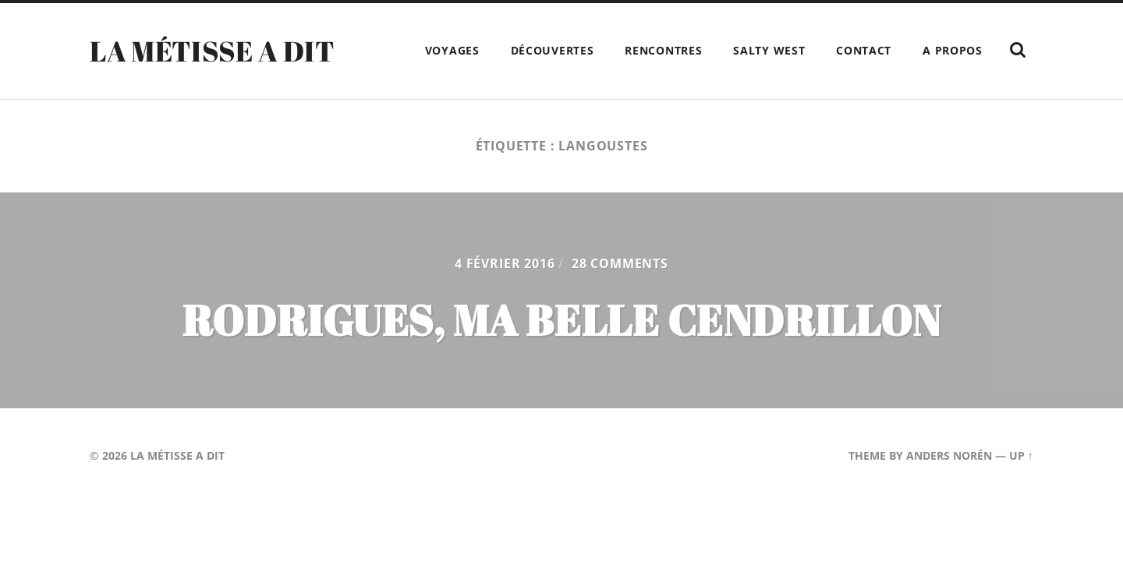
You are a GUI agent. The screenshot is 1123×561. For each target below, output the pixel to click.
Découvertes (552, 50)
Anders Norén (949, 455)
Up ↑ (1021, 455)
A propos (953, 50)
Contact (863, 50)
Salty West (769, 50)
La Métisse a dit (212, 50)
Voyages (452, 50)
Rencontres (663, 50)
